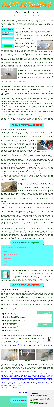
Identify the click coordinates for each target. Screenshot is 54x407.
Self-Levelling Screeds (27, 382)
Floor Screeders (28, 378)
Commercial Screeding (40, 376)
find (5, 291)
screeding (25, 300)
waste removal (47, 344)
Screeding (17, 373)
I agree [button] (31, 403)
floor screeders (20, 234)
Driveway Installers (46, 383)
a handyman (10, 342)
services (3, 238)
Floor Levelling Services (41, 373)
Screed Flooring (9, 373)
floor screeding (48, 276)
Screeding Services (47, 379)
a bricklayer (40, 341)
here (25, 306)
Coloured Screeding (27, 373)
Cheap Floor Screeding (7, 381)
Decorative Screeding (20, 375)
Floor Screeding (23, 383)
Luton (21, 228)
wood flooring (33, 344)
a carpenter (14, 339)
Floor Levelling (5, 378)
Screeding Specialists (13, 376)
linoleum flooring (28, 339)
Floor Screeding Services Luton (14, 309)
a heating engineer (29, 345)
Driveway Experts (5, 385)
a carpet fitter (37, 342)
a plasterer (13, 341)
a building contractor (11, 345)
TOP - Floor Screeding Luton (9, 389)
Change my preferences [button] (43, 403)
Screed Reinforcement (17, 378)
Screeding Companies (34, 379)
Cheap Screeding (16, 379)
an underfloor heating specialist (14, 344)
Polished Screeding (26, 376)
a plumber (23, 342)
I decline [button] (36, 403)
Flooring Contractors (42, 382)
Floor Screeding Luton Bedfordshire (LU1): (13, 19)
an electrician (27, 341)
